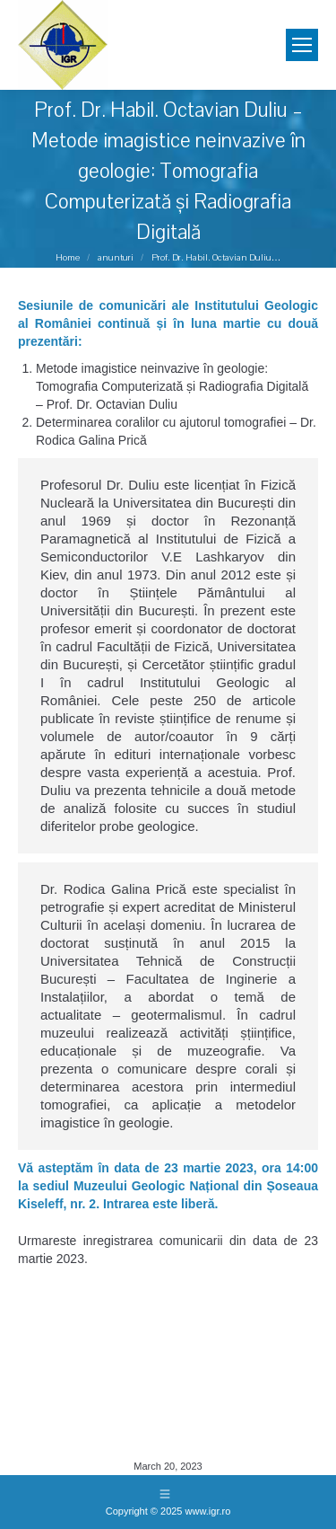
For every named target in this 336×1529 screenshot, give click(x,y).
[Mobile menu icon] (302, 45)
